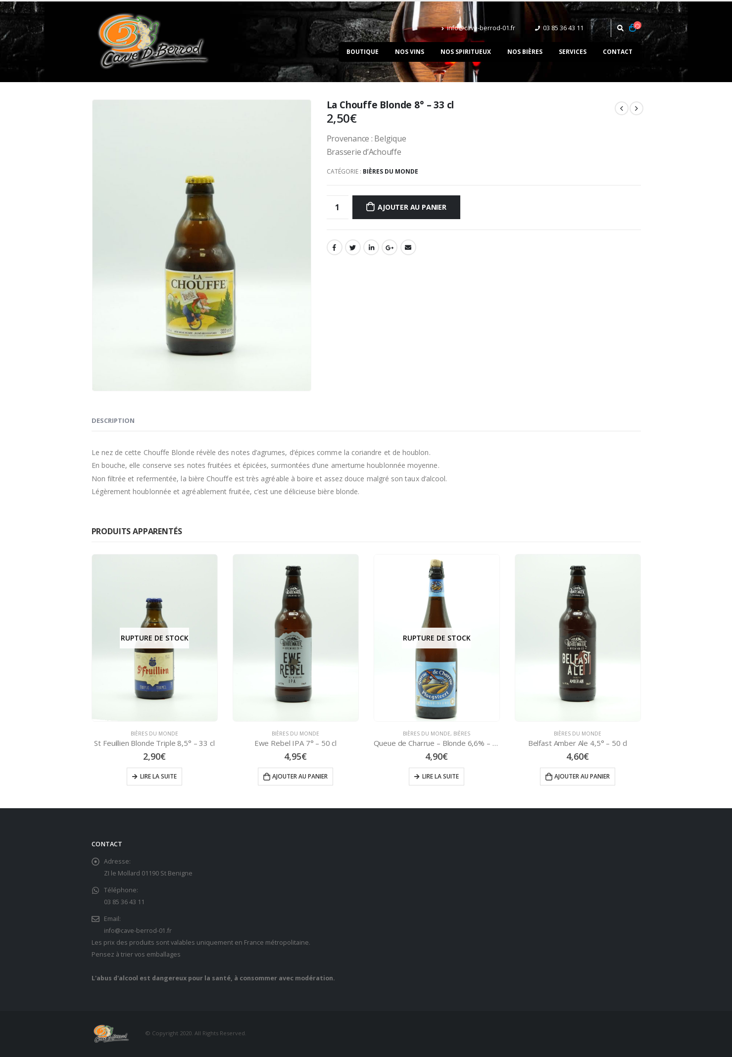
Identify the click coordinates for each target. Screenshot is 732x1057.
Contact (618, 51)
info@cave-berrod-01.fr (478, 28)
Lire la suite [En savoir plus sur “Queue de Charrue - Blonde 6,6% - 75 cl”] (440, 776)
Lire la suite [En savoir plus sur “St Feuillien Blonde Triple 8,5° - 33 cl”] (158, 776)
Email (408, 247)
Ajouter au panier (412, 207)
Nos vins (409, 51)
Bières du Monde (390, 171)
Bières (461, 733)
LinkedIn (371, 247)
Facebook (334, 247)
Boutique (362, 51)
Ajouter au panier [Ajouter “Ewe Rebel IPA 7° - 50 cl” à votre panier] (300, 776)
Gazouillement (353, 247)
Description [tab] (113, 420)
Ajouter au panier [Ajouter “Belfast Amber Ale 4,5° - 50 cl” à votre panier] (582, 776)
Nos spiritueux (465, 51)
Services (572, 51)
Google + (389, 247)
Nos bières (524, 51)
